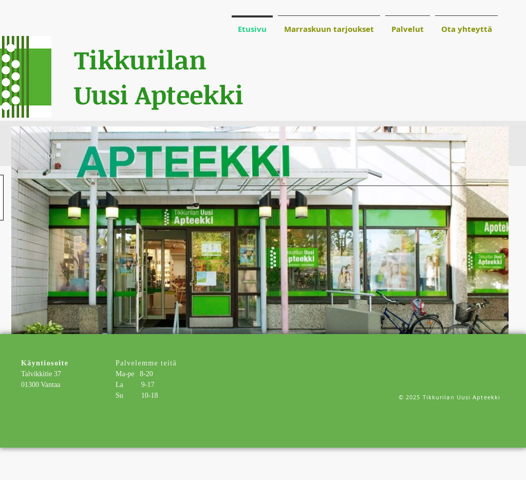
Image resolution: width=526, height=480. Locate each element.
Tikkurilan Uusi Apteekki (158, 77)
